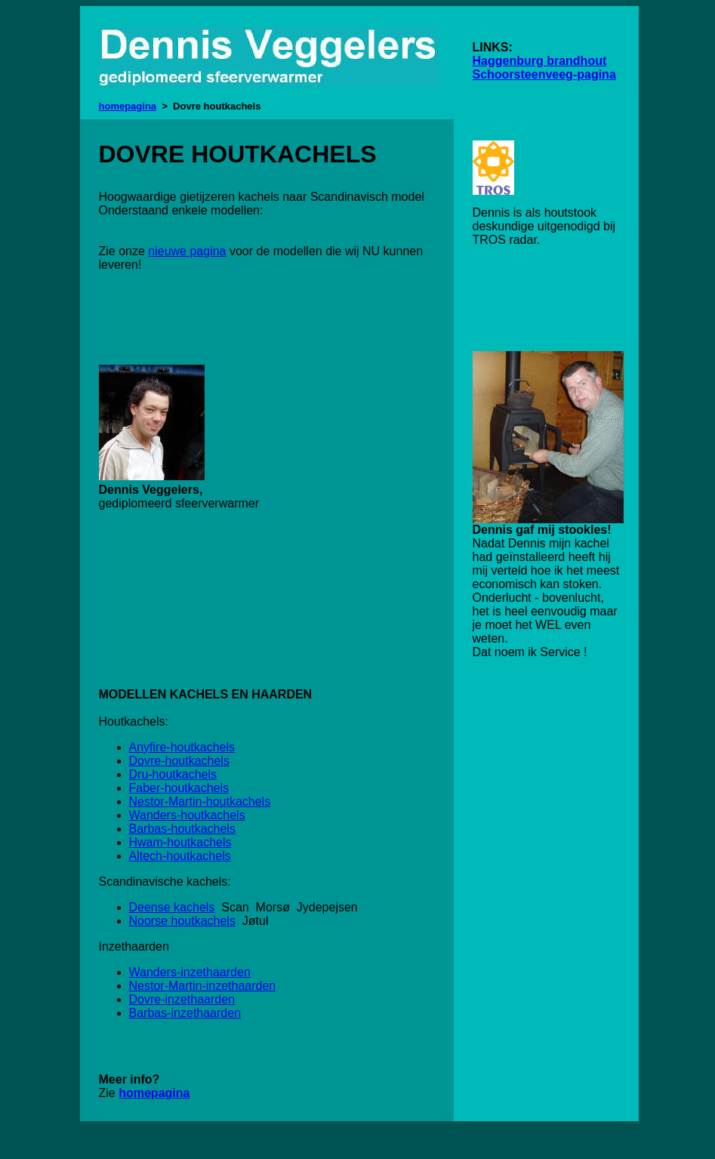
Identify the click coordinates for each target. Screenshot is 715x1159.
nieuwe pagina (187, 251)
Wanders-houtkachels (187, 815)
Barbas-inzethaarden (185, 1012)
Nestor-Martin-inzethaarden (202, 985)
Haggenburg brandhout (540, 60)
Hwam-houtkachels (180, 842)
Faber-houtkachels (179, 787)
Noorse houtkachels (182, 920)
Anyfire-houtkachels (182, 747)
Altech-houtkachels (180, 855)
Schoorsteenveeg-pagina (544, 74)
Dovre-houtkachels (179, 760)
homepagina (128, 106)
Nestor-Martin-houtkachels (200, 801)
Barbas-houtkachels (182, 828)
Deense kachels (172, 907)
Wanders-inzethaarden (190, 972)
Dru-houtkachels (173, 774)
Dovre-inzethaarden (182, 999)
